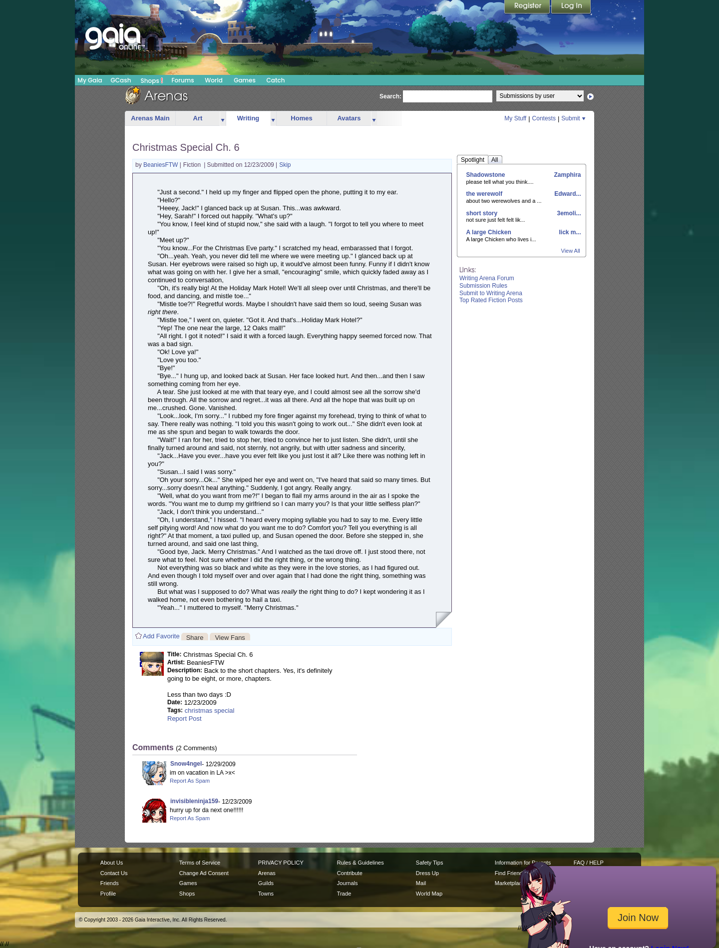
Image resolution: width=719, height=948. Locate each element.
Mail (421, 883)
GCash (121, 80)
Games (245, 80)
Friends (109, 883)
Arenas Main (150, 118)
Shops (152, 80)
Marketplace (510, 883)
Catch (276, 80)
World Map (429, 894)
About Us (111, 863)
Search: (390, 96)
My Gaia (89, 80)
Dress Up (427, 873)
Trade (344, 894)
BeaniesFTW (161, 164)
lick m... (569, 232)
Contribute (349, 873)
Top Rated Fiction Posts (491, 300)
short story (482, 213)
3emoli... (568, 213)
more (223, 118)
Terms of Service (199, 863)
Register (527, 7)
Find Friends (510, 873)
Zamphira (566, 174)
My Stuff (515, 118)
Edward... (567, 193)
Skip (285, 164)
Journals (347, 883)
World (214, 80)
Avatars (348, 118)
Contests (544, 118)
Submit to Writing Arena (490, 293)
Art (198, 118)
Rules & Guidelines (360, 863)
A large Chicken (488, 232)
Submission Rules (483, 285)
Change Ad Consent (204, 873)
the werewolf (484, 193)
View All (570, 251)
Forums (182, 80)
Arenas (267, 873)
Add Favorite (161, 636)
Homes (301, 118)
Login (571, 7)
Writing (248, 118)
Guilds (266, 883)
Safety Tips (429, 863)
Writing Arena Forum (486, 278)
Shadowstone (485, 174)
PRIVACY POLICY (281, 863)
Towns (266, 894)
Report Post (184, 718)
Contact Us (114, 873)
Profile (108, 894)
